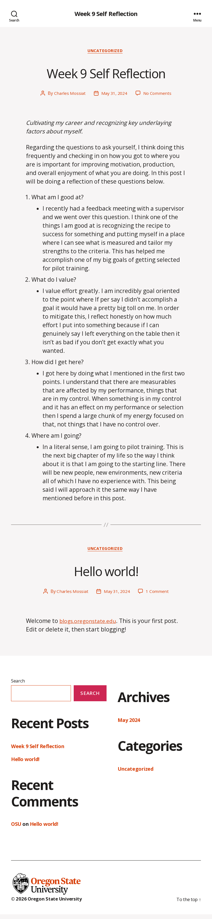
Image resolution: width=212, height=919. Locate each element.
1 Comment (157, 594)
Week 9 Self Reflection (106, 13)
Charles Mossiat (69, 95)
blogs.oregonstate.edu (90, 623)
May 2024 (129, 722)
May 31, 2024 (114, 95)
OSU (16, 827)
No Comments (157, 95)
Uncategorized (106, 52)
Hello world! (106, 572)
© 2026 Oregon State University (49, 903)
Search (18, 684)
